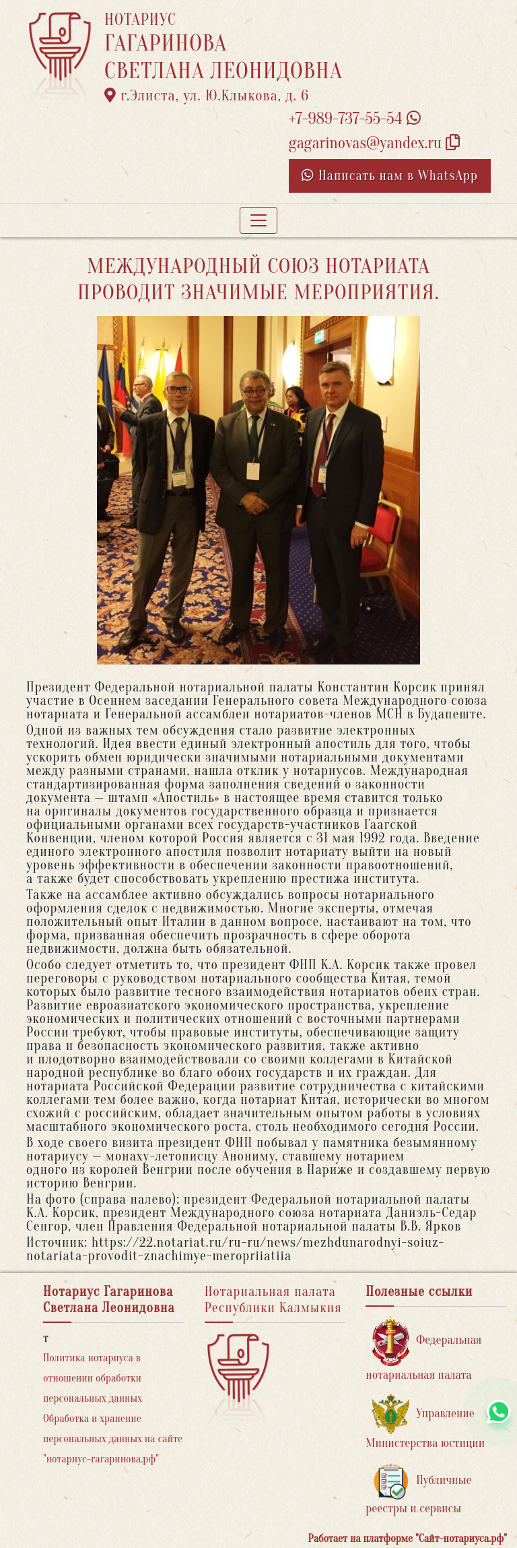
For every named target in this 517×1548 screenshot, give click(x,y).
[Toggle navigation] (258, 220)
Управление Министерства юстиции (425, 1422)
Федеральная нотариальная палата (423, 1349)
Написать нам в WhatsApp (390, 175)
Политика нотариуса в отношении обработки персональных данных (92, 1378)
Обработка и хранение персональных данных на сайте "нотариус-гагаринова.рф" (112, 1439)
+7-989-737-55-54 (355, 119)
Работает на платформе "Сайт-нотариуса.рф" (407, 1538)
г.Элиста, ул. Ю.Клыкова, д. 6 (206, 95)
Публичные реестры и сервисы (418, 1489)
